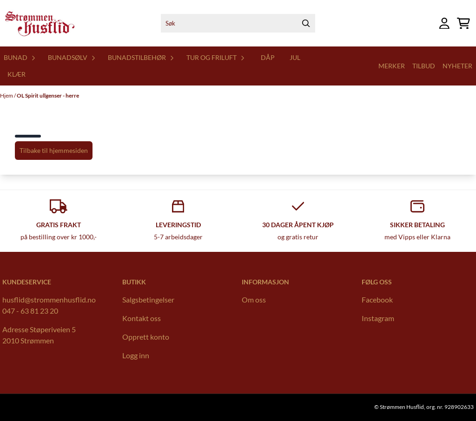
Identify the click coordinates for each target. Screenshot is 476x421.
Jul (295, 57)
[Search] (306, 23)
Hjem (7, 95)
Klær (16, 74)
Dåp (268, 57)
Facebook (377, 299)
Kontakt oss (141, 318)
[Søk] (238, 23)
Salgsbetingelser (148, 299)
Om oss (254, 299)
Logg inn (135, 355)
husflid (13, 299)
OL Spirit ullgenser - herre (48, 95)
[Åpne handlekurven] (463, 23)
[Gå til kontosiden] (444, 23)
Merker (391, 66)
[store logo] (39, 23)
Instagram (378, 318)
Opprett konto (145, 336)
